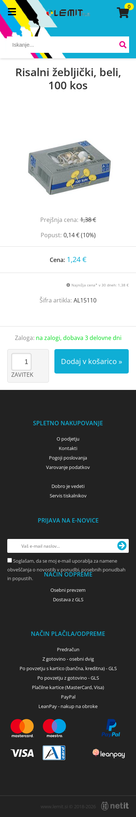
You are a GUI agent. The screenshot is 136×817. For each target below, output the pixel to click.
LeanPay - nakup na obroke (68, 706)
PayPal (68, 696)
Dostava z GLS (68, 599)
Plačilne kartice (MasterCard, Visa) (68, 687)
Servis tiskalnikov (68, 495)
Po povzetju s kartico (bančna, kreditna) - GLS (68, 668)
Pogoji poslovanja (68, 457)
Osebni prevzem (68, 590)
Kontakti (68, 448)
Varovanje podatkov (68, 467)
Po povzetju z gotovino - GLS (68, 678)
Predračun (68, 649)
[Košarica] (122, 13)
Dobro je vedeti (68, 486)
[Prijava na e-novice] (122, 546)
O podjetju (68, 438)
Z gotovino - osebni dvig (68, 659)
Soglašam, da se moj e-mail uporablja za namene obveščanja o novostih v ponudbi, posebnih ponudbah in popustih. (66, 570)
